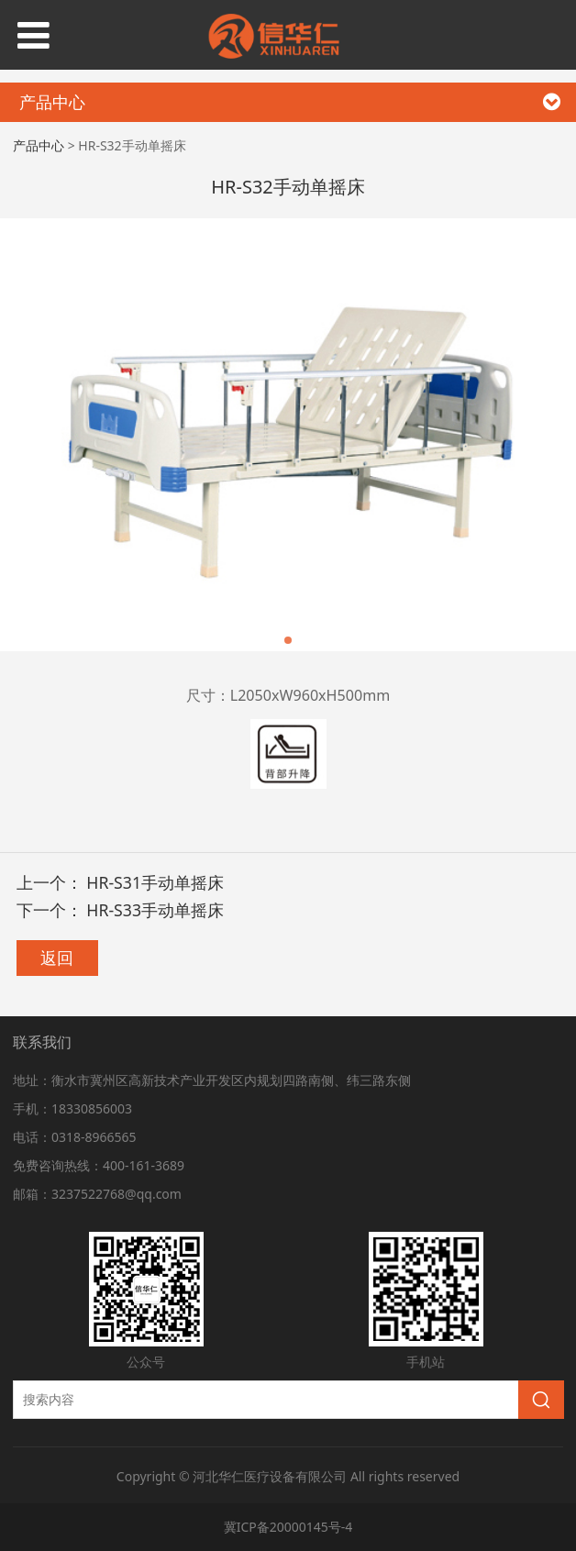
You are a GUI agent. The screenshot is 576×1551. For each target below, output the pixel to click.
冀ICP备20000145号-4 (288, 1526)
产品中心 (38, 145)
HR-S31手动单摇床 (155, 882)
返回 (56, 958)
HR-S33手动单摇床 (155, 910)
